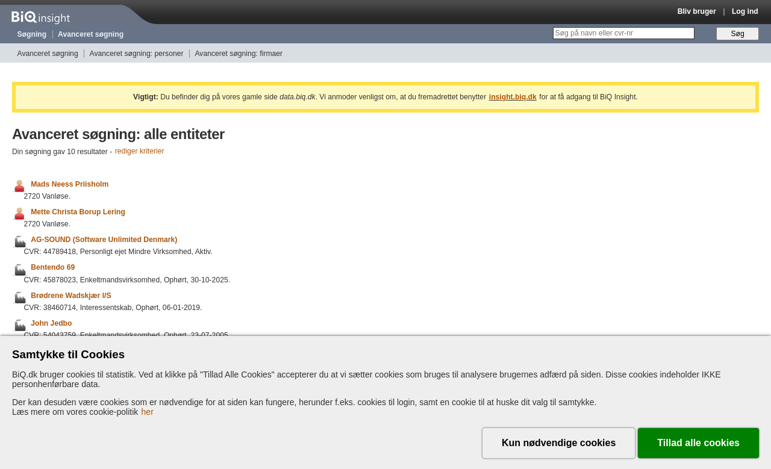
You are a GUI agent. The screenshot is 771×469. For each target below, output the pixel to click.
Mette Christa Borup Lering (78, 212)
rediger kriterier (139, 152)
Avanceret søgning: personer (137, 53)
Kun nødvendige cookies (559, 443)
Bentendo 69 (53, 268)
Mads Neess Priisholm (69, 184)
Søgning (32, 34)
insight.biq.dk (513, 97)
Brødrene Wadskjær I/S (71, 295)
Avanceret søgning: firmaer (238, 53)
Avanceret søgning (90, 34)
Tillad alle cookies (698, 443)
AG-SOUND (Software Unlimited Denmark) (104, 239)
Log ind (745, 11)
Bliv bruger (697, 11)
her (148, 412)
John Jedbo (51, 323)
